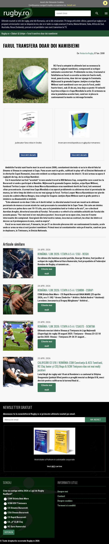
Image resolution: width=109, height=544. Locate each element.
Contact (61, 496)
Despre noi (63, 491)
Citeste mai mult (46, 271)
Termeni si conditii (67, 505)
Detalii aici (71, 5)
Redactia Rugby (86, 53)
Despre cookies (65, 501)
